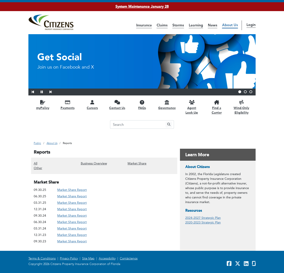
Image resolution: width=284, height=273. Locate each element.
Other (38, 168)
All (35, 163)
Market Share (137, 163)
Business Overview (94, 163)
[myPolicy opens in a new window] (42, 104)
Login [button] (251, 25)
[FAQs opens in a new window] (142, 104)
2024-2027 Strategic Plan (203, 218)
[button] (36, 91)
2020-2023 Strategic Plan (203, 222)
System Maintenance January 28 (142, 6)
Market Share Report (72, 190)
